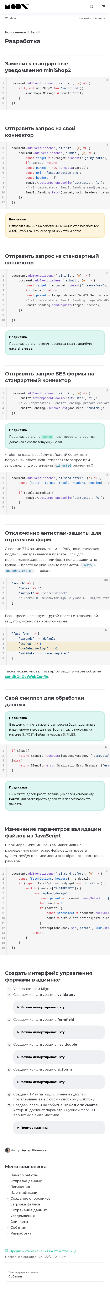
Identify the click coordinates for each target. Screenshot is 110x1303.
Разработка (20, 1233)
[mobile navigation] (103, 6)
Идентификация (25, 1193)
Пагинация (20, 1187)
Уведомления (22, 1216)
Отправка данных (26, 1181)
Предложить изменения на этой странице (41, 1251)
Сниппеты (19, 1222)
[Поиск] (92, 6)
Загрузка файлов (25, 1204)
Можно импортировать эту (43, 1007)
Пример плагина (34, 1127)
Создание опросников (30, 1198)
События (18, 1228)
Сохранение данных (28, 1210)
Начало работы (24, 1175)
